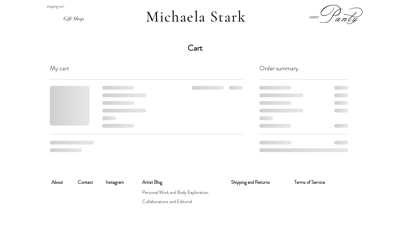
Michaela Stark (196, 17)
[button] (51, 6)
